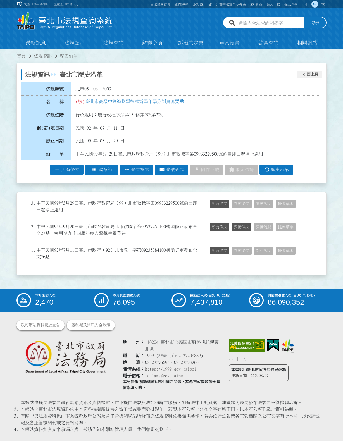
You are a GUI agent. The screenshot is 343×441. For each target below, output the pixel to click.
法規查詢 (113, 43)
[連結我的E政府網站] (273, 345)
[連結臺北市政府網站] (288, 346)
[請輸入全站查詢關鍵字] (270, 23)
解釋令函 (152, 43)
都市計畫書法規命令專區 (227, 4)
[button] (309, 74)
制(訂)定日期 (50, 128)
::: (3, 52)
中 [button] (315, 4)
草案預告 (230, 43)
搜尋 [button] (314, 23)
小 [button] (306, 4)
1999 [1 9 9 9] (149, 355)
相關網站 (307, 43)
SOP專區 (256, 4)
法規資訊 (43, 56)
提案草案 (286, 204)
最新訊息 (36, 43)
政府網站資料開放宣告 (40, 325)
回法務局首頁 (160, 4)
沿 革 (55, 154)
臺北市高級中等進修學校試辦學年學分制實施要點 (134, 101)
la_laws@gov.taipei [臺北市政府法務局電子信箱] (165, 375)
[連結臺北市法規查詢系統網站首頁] (64, 21)
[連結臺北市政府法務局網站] (65, 357)
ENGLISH (198, 4)
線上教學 (291, 4)
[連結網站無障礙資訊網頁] (247, 345)
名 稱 (55, 102)
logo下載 (273, 4)
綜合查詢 (268, 43)
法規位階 (55, 115)
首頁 (21, 56)
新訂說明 (263, 250)
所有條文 (219, 204)
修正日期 (55, 141)
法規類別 (75, 43)
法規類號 (55, 89)
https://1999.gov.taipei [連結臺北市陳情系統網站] (170, 369)
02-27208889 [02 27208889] (188, 355)
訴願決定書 (190, 43)
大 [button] (323, 4)
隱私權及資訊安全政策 (90, 325)
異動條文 (241, 204)
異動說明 (263, 204)
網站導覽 (181, 4)
